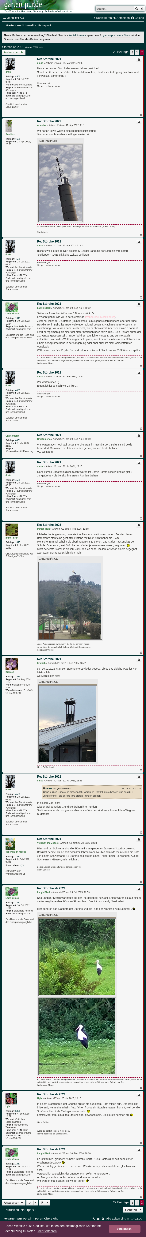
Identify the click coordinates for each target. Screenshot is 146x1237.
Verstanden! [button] (125, 1228)
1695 (17, 139)
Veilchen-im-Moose (16, 852)
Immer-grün (12, 537)
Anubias (10, 134)
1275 (17, 676)
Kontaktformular (77, 35)
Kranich (10, 672)
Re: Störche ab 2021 (51, 888)
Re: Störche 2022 (49, 121)
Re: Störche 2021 (49, 59)
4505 (17, 76)
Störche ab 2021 (13, 47)
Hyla (8, 1106)
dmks (8, 72)
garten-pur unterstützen (116, 35)
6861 (17, 440)
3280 (17, 856)
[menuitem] (19, 18)
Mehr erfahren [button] (47, 1231)
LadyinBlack (12, 313)
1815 (17, 542)
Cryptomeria (12, 435)
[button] (132, 52)
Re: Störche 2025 (49, 524)
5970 (17, 1111)
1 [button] (137, 52)
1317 (17, 318)
